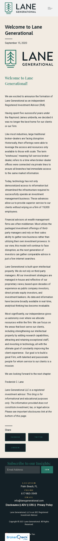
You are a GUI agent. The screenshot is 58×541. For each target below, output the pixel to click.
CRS (31, 505)
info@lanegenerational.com (29, 500)
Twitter (38, 437)
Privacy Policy (45, 505)
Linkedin (15, 448)
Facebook (15, 437)
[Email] (22, 469)
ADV (23, 505)
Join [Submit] (47, 470)
